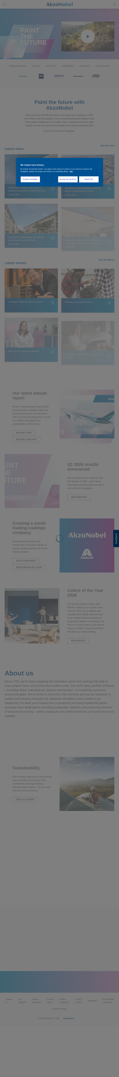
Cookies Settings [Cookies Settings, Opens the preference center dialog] (30, 179)
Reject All (89, 179)
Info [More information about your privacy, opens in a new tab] (71, 171)
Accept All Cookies (68, 179)
